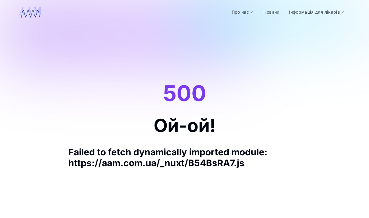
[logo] (30, 12)
